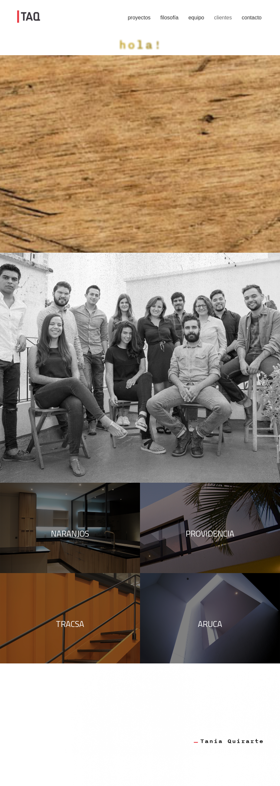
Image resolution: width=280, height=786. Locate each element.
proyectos (139, 17)
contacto (252, 17)
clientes (223, 17)
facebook (19, 188)
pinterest (78, 188)
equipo (196, 17)
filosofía (169, 17)
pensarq (106, 188)
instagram (50, 188)
